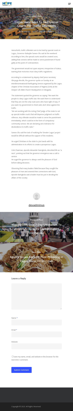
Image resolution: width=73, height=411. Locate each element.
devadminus (25, 31)
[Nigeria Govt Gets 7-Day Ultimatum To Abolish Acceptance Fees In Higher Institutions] (36, 227)
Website (14, 342)
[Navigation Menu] (69, 4)
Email (14, 330)
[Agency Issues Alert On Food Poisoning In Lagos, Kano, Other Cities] (36, 257)
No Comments (49, 31)
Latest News (36, 16)
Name (14, 318)
